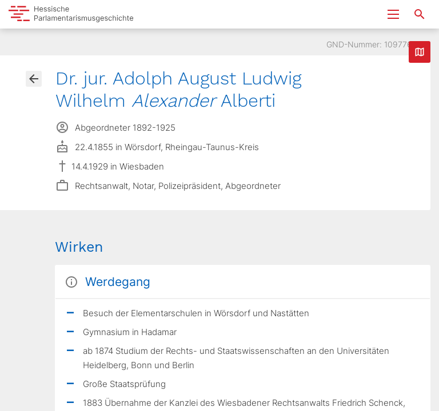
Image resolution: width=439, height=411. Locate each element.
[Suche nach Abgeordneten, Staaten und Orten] (419, 14)
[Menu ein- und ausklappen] (393, 14)
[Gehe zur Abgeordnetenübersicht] (34, 79)
